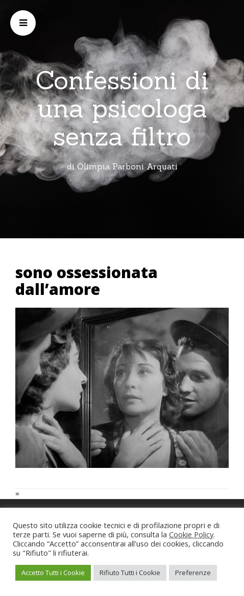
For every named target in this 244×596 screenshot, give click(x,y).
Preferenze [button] (193, 572)
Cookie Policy (191, 534)
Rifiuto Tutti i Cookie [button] (130, 572)
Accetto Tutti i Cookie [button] (53, 572)
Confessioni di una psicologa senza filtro (122, 108)
